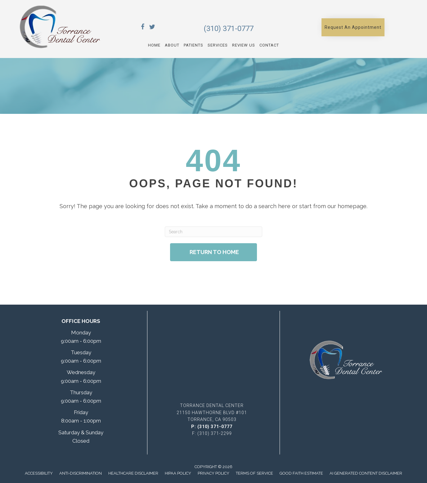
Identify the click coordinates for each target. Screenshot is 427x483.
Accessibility (39, 473)
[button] (352, 27)
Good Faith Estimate (301, 473)
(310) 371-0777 (229, 28)
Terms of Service (254, 473)
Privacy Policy (213, 473)
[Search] (213, 231)
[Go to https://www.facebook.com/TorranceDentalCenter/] (143, 28)
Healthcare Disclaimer (133, 473)
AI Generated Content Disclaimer (366, 473)
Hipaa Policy (178, 473)
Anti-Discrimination (80, 473)
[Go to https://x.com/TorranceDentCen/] (152, 28)
